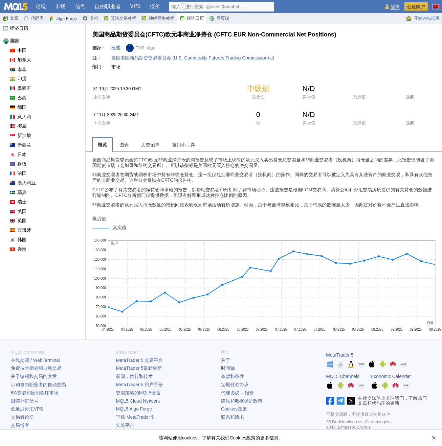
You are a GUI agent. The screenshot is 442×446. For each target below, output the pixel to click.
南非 (18, 69)
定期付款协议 (235, 384)
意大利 (20, 116)
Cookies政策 (234, 408)
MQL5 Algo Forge (134, 408)
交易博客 (20, 425)
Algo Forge (63, 18)
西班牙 (20, 230)
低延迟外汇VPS (27, 408)
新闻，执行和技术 (134, 376)
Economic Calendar (391, 376)
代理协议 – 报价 (237, 392)
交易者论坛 (22, 417)
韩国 (18, 239)
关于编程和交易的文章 (34, 376)
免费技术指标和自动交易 (36, 368)
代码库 (34, 18)
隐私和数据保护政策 (241, 401)
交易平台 (139, 360)
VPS (135, 6)
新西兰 (20, 145)
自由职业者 (108, 6)
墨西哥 (20, 88)
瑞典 (18, 192)
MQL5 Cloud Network (138, 401)
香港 (18, 249)
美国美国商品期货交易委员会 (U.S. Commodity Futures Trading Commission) (190, 57)
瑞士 (18, 201)
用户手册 (139, 384)
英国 (18, 220)
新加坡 (20, 135)
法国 (18, 173)
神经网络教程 (158, 18)
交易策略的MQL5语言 (138, 392)
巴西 (18, 97)
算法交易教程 (119, 18)
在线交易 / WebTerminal (35, 360)
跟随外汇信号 (24, 401)
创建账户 (416, 6)
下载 (135, 417)
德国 (18, 107)
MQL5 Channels (342, 376)
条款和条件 (232, 376)
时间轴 (228, 368)
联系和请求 (232, 417)
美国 (18, 211)
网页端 (219, 18)
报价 (155, 6)
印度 (18, 78)
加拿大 (20, 59)
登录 (395, 6)
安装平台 (125, 425)
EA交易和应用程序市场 (34, 392)
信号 (80, 6)
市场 (60, 6)
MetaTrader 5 (340, 355)
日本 (18, 154)
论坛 (40, 6)
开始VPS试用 (422, 18)
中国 (18, 50)
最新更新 (139, 368)
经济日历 (192, 18)
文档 (90, 18)
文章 (10, 18)
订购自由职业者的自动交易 (38, 384)
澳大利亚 (23, 182)
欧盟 (18, 164)
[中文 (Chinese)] (435, 4)
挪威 (18, 126)
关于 (225, 360)
